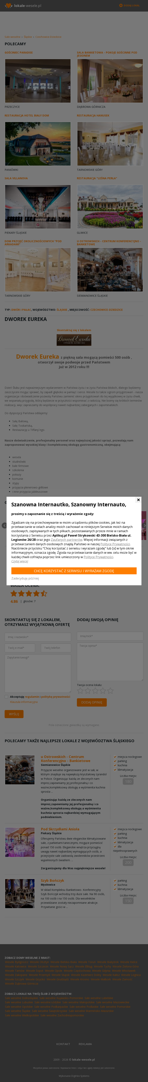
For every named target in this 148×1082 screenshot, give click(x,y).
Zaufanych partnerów (66, 540)
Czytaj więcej (19, 561)
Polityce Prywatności (115, 544)
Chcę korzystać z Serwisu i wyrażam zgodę (74, 571)
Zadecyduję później (25, 578)
